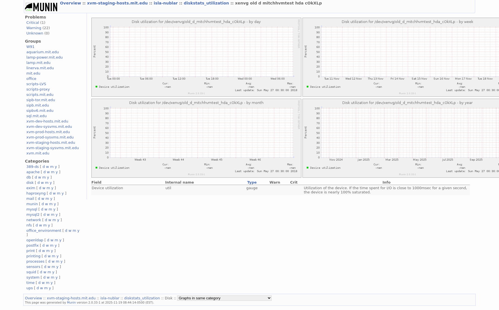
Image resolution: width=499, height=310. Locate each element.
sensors (33, 267)
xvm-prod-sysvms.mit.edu (50, 137)
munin (32, 204)
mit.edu (33, 73)
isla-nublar (166, 3)
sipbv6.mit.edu (40, 110)
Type (252, 182)
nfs (29, 225)
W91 (30, 47)
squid (31, 272)
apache (33, 172)
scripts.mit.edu (40, 94)
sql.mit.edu (36, 116)
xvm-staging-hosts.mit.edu (118, 3)
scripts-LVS (36, 84)
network (33, 220)
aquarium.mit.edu (42, 52)
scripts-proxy (38, 89)
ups (29, 288)
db (28, 177)
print (30, 251)
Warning (33, 28)
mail (30, 198)
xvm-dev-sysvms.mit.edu (49, 126)
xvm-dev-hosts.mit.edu (47, 121)
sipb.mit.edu (37, 105)
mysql (31, 209)
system (33, 277)
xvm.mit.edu (37, 153)
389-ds (32, 167)
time (30, 283)
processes (35, 261)
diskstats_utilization (207, 3)
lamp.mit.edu (38, 63)
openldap (34, 240)
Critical (32, 22)
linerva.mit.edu (40, 68)
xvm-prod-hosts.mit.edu (48, 132)
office (31, 79)
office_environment (43, 230)
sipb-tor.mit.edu (40, 100)
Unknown (34, 33)
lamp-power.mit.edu (44, 57)
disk (30, 183)
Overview (71, 3)
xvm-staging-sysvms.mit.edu (52, 148)
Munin (71, 302)
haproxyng (36, 193)
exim (30, 188)
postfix (32, 245)
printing (33, 256)
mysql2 (33, 214)
